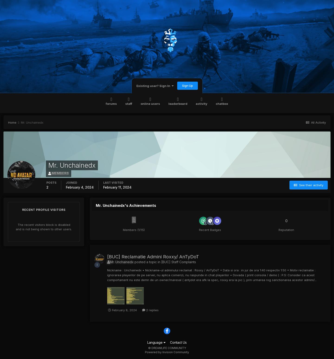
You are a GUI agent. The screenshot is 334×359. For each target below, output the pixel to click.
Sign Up (187, 85)
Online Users (150, 101)
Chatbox (222, 101)
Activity (201, 101)
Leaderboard (177, 101)
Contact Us (178, 342)
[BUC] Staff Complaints (178, 262)
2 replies (150, 310)
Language (156, 342)
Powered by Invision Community (167, 352)
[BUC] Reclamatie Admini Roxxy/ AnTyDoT (153, 257)
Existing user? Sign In (155, 86)
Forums (111, 101)
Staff (128, 101)
